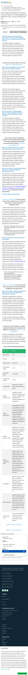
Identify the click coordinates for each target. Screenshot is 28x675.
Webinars (4, 644)
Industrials (4, 626)
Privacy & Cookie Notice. (5, 669)
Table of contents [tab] (14, 32)
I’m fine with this (22, 673)
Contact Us (4, 604)
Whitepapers (4, 642)
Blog (3, 640)
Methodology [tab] (22, 32)
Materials (4, 630)
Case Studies (4, 646)
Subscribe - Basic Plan (9, 544)
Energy (3, 617)
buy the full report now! (19, 261)
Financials (4, 619)
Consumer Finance (9, 6)
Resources (4, 639)
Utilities (3, 633)
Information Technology (7, 628)
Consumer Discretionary (7, 614)
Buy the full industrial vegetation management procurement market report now (14, 188)
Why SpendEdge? (5, 599)
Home (3, 6)
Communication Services (7, 612)
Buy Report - (6, 537)
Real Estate (4, 631)
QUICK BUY (14, 551)
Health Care (4, 624)
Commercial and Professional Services (10, 610)
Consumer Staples (6, 615)
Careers (3, 602)
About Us (4, 596)
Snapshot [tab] (5, 32)
